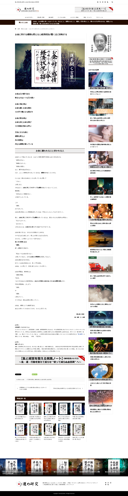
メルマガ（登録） (74, 17)
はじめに (53, 482)
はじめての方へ (29, 17)
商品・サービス (88, 17)
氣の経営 (51, 17)
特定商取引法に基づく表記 (51, 484)
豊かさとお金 (23, 22)
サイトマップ (70, 484)
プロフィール (99, 17)
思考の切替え (31, 379)
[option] (13, 467)
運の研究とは (46, 482)
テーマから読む (62, 17)
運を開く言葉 (40, 17)
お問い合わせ (81, 482)
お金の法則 (43, 379)
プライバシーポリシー (92, 482)
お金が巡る (49, 379)
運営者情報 (62, 484)
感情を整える (38, 379)
